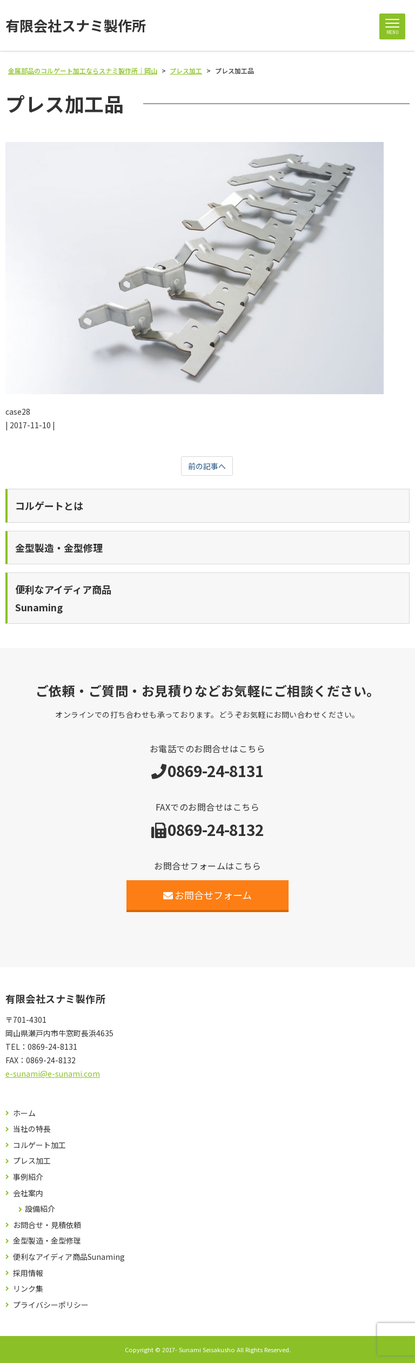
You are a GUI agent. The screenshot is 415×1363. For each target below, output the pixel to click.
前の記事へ (207, 466)
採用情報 (28, 1273)
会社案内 (28, 1193)
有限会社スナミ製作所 (75, 25)
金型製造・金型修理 (47, 1241)
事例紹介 (28, 1177)
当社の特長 (32, 1129)
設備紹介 (40, 1209)
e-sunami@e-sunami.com (52, 1073)
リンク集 (28, 1289)
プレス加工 (32, 1161)
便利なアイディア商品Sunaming (69, 1257)
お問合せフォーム (207, 895)
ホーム (24, 1113)
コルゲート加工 (39, 1145)
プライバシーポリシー (51, 1305)
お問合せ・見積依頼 (47, 1225)
